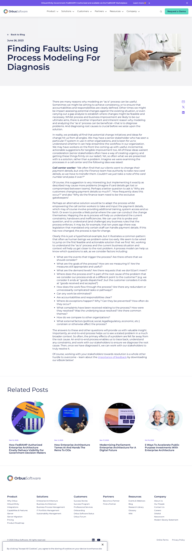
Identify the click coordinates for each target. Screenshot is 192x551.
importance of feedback (112, 357)
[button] (52, 11)
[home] (16, 11)
